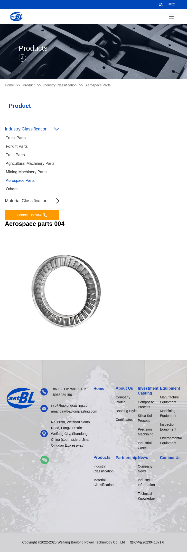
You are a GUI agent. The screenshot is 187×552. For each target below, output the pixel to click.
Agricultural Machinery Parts (30, 163)
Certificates (124, 420)
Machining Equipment (168, 413)
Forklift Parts (17, 146)
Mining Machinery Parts (26, 172)
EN (161, 4)
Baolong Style (126, 411)
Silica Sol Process (145, 418)
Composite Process (146, 404)
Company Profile (123, 399)
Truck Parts (16, 138)
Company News (145, 468)
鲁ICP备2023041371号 (147, 542)
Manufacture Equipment (169, 399)
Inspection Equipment (168, 427)
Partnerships (127, 458)
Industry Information (146, 482)
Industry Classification (103, 468)
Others (12, 189)
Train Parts (15, 155)
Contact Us (170, 458)
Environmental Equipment (171, 440)
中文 (171, 4)
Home (9, 85)
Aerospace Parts (20, 180)
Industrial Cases (145, 445)
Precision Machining (145, 431)
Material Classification (103, 482)
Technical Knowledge (146, 496)
